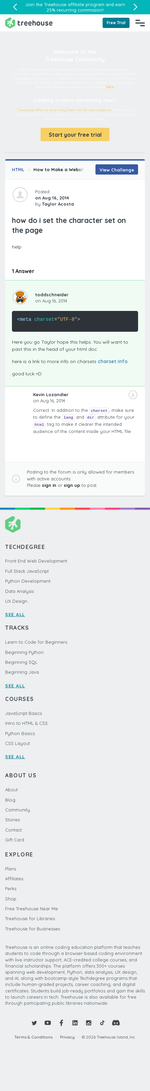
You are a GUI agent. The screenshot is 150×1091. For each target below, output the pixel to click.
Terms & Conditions (33, 1037)
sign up (72, 485)
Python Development (27, 581)
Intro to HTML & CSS (26, 723)
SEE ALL (15, 614)
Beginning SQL (21, 662)
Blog (10, 800)
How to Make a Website (60, 169)
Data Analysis (19, 591)
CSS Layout (17, 743)
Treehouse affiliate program (74, 4)
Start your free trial (75, 134)
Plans (10, 868)
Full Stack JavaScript (27, 571)
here (110, 87)
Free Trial (116, 22)
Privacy (67, 1037)
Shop (10, 898)
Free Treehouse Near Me (31, 908)
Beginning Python (24, 652)
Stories (12, 819)
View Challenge (117, 170)
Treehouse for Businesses (32, 928)
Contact (13, 830)
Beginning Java (22, 672)
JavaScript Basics (23, 713)
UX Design (16, 601)
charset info (112, 361)
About (11, 789)
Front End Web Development (36, 561)
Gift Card (14, 839)
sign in (49, 485)
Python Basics (20, 733)
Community (17, 809)
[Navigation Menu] (140, 23)
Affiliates (14, 878)
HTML (18, 169)
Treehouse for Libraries (30, 918)
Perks (10, 888)
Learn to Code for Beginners (36, 642)
